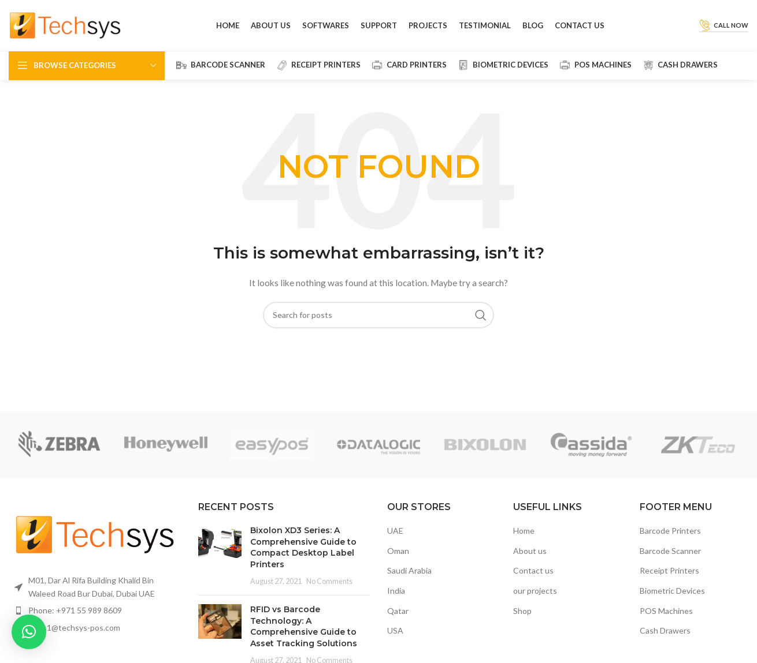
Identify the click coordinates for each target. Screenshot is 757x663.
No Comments (329, 582)
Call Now (723, 26)
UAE (395, 532)
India (396, 591)
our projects (535, 591)
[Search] (378, 315)
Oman (398, 551)
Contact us (533, 571)
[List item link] (94, 611)
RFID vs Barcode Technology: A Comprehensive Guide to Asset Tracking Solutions (303, 627)
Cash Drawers (665, 631)
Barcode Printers (670, 532)
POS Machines (666, 611)
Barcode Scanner (670, 551)
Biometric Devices (672, 591)
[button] (29, 632)
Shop (522, 611)
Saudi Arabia (409, 571)
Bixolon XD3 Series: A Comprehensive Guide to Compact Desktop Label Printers (303, 548)
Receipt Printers (669, 571)
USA (395, 631)
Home (524, 532)
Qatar (398, 611)
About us (530, 551)
